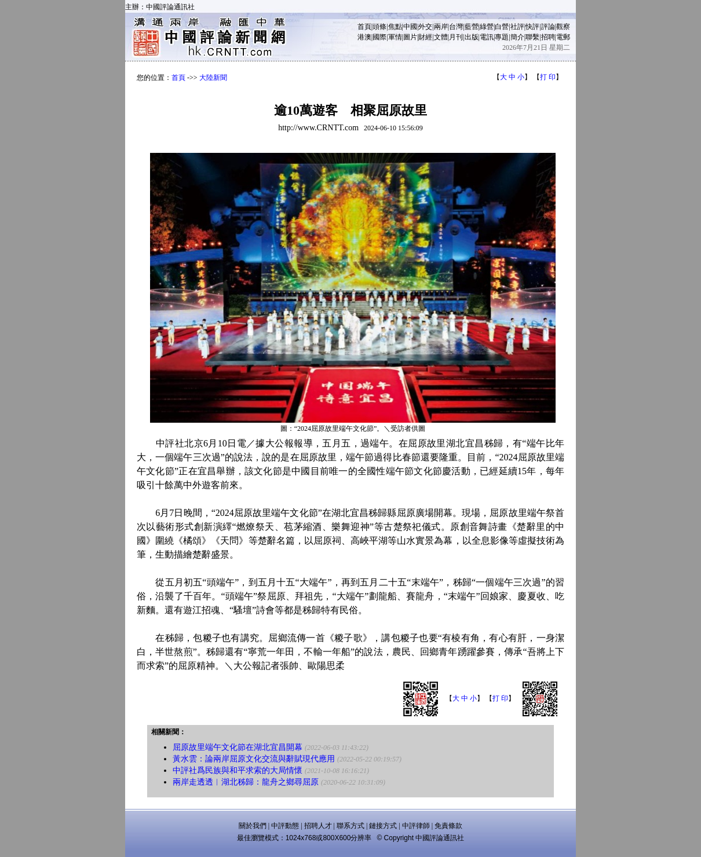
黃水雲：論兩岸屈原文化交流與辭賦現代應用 (254, 759)
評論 (548, 27)
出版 (472, 37)
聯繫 (532, 37)
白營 (502, 27)
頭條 (379, 27)
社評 (517, 27)
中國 (410, 27)
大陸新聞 (213, 78)
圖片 (410, 37)
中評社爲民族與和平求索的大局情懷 (237, 770)
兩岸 (441, 27)
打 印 (548, 77)
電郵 (563, 37)
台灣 (456, 27)
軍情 (395, 37)
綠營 (487, 27)
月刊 (456, 37)
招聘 (548, 37)
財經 (425, 37)
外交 (425, 27)
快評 (532, 27)
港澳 (364, 37)
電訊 (487, 37)
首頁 (364, 27)
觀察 (563, 27)
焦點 (395, 27)
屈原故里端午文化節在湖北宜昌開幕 (237, 747)
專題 (502, 37)
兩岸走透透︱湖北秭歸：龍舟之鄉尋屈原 (246, 782)
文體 (441, 37)
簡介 (517, 37)
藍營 (472, 27)
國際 (379, 37)
